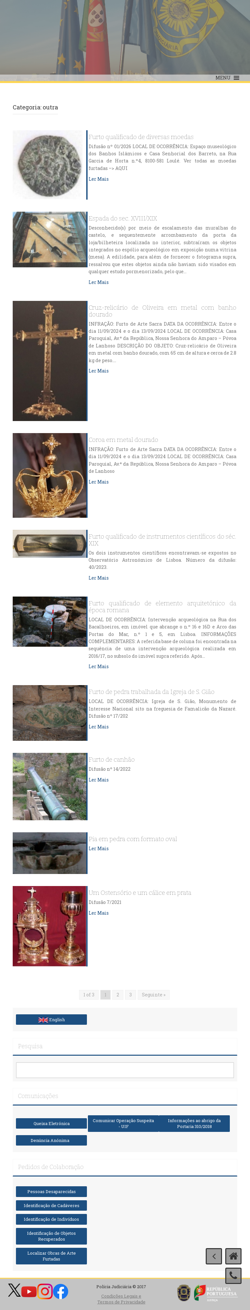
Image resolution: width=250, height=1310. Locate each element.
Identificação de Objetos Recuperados (51, 1236)
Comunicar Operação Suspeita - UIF (123, 1124)
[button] (223, 78)
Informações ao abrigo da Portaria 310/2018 (194, 1124)
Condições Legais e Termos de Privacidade (121, 1299)
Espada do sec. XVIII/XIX (123, 218)
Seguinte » (153, 995)
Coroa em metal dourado (123, 440)
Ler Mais (99, 179)
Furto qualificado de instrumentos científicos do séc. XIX (162, 540)
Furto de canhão (112, 759)
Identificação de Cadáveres (51, 1205)
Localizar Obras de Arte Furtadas (51, 1256)
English (51, 1019)
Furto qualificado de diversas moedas (141, 137)
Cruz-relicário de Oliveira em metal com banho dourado (162, 311)
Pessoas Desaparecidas (51, 1191)
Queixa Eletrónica (52, 1123)
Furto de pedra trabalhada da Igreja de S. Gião (152, 692)
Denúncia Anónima (51, 1140)
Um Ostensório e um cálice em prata (140, 893)
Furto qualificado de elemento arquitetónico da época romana (162, 607)
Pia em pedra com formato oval (133, 839)
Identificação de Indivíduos (51, 1219)
